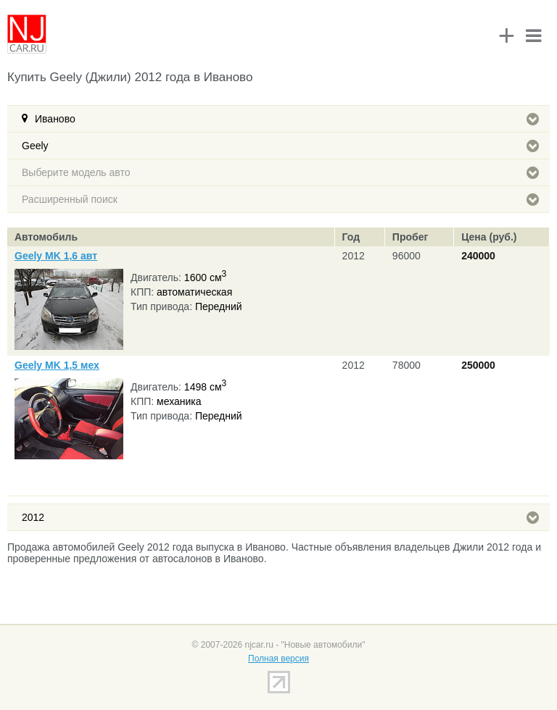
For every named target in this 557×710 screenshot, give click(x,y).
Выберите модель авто (280, 172)
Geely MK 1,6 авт (56, 256)
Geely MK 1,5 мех (57, 365)
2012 (280, 517)
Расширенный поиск (280, 199)
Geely (280, 145)
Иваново (287, 119)
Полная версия (278, 658)
